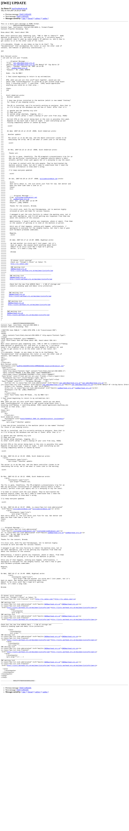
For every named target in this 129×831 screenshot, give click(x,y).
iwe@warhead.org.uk (19, 8)
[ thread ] (30, 18)
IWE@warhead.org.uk (19, 318)
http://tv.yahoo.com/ (19, 312)
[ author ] (45, 18)
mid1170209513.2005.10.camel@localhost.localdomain (42, 498)
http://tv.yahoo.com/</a (65, 714)
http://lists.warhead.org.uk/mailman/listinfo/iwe (32, 320)
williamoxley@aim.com (48, 210)
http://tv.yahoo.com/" (44, 714)
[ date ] (24, 18)
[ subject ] (37, 18)
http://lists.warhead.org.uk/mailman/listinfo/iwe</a (73, 725)
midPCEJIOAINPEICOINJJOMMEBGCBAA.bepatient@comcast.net (40, 435)
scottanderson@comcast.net (26, 232)
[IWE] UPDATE (25, 14)
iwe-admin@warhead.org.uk (23, 71)
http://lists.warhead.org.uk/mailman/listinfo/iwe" (28, 725)
